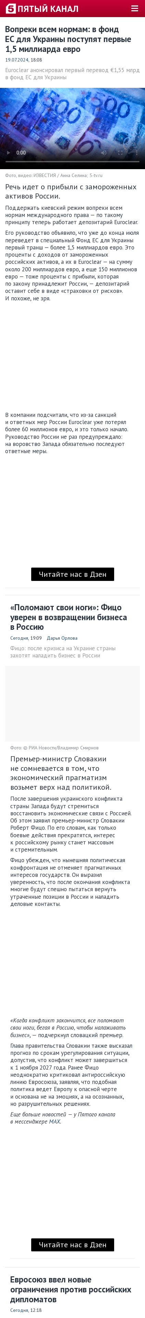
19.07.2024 (16, 60)
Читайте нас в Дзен (73, 574)
